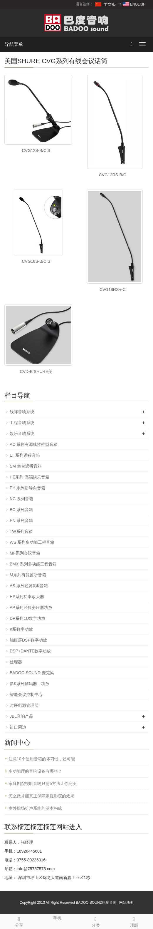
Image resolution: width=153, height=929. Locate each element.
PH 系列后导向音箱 (27, 488)
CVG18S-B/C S (36, 261)
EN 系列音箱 (21, 520)
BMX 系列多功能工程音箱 (33, 564)
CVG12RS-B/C (112, 175)
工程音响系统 (22, 422)
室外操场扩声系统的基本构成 (35, 808)
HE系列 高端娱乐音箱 (29, 477)
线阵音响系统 (22, 411)
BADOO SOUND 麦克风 (32, 672)
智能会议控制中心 (26, 694)
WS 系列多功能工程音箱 (32, 542)
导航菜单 (13, 44)
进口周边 (18, 727)
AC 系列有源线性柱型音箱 (34, 444)
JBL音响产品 (21, 716)
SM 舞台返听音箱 (26, 466)
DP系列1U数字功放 (27, 618)
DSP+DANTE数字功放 (30, 651)
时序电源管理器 (24, 705)
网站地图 (126, 902)
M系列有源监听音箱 (28, 575)
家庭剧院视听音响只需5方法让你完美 (43, 783)
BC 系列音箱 (21, 509)
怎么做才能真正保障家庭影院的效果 (41, 796)
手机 (57, 917)
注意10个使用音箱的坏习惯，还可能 (42, 758)
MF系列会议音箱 (25, 553)
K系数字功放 (21, 629)
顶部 (134, 921)
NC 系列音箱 (21, 498)
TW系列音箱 (21, 531)
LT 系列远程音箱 (25, 455)
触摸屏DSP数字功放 (28, 640)
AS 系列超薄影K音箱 (29, 585)
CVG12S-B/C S (36, 150)
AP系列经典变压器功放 (31, 607)
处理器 (16, 661)
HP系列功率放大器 (27, 596)
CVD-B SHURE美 (36, 371)
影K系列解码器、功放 (29, 683)
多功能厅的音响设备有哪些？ (35, 771)
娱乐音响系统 (22, 433)
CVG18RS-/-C (113, 289)
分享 (19, 921)
